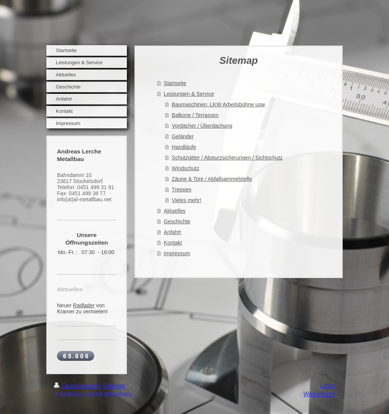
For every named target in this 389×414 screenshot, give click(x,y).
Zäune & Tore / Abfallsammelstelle (212, 179)
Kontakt (173, 243)
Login (327, 385)
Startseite (175, 83)
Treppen (181, 189)
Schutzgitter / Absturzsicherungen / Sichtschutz (227, 158)
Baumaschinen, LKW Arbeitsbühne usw (218, 104)
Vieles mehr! (186, 200)
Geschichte (177, 221)
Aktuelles (174, 211)
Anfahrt (172, 232)
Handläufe (184, 147)
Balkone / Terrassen (195, 115)
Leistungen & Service (189, 94)
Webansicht (319, 394)
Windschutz (185, 168)
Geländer (183, 136)
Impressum (177, 253)
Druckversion (77, 385)
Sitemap (114, 385)
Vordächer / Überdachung (202, 126)
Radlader (84, 305)
